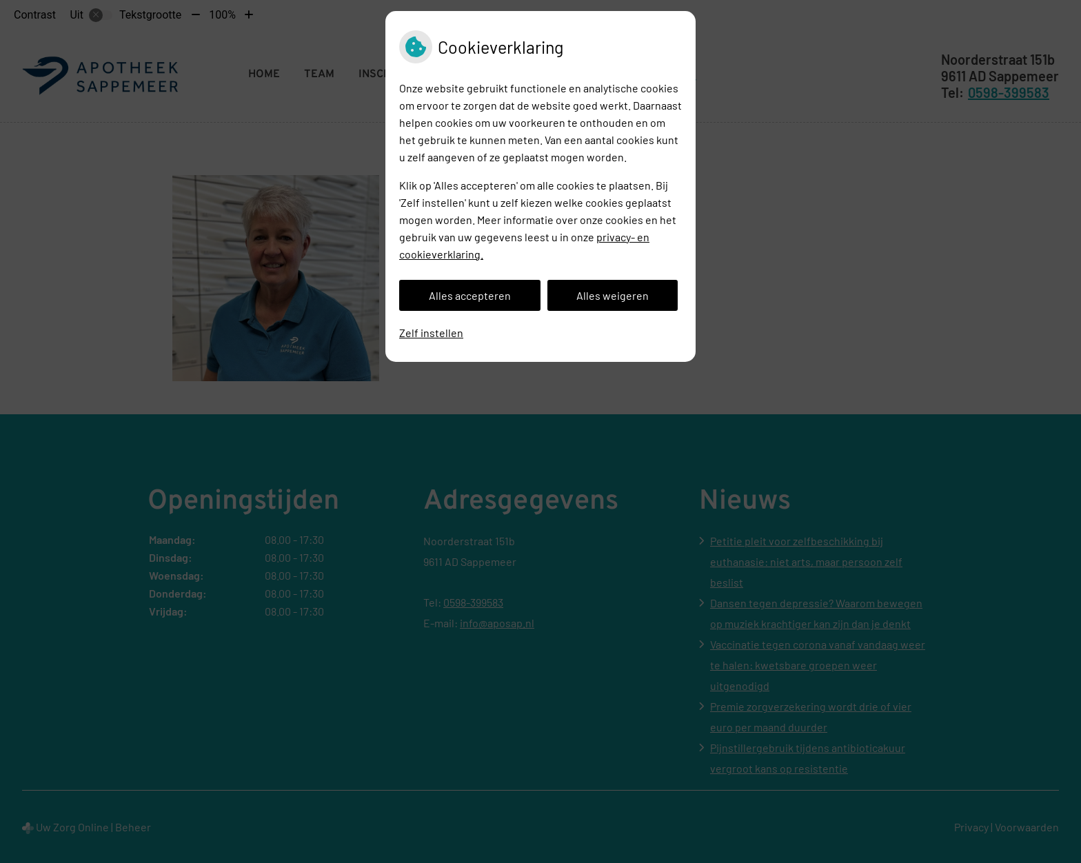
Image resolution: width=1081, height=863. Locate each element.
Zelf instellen (431, 332)
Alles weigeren (612, 295)
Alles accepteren (470, 295)
